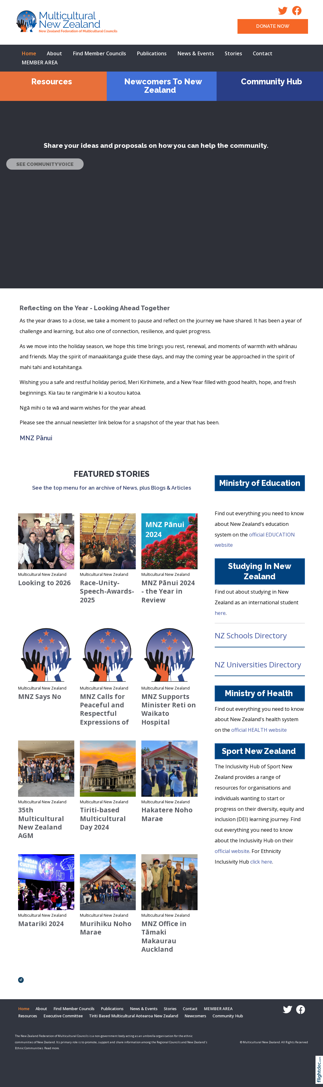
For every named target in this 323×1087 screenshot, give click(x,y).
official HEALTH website (260, 729)
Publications (152, 53)
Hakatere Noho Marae (167, 814)
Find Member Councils (99, 53)
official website (232, 851)
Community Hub (271, 81)
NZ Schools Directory (251, 635)
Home (29, 53)
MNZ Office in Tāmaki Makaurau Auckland (164, 936)
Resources (51, 81)
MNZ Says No (39, 696)
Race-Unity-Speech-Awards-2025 (107, 591)
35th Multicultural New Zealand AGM (41, 822)
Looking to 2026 (44, 582)
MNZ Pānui (36, 438)
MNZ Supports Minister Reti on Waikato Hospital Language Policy (169, 713)
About (54, 53)
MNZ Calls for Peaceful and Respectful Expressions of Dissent (104, 713)
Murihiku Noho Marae (105, 927)
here (220, 613)
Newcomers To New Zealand (163, 86)
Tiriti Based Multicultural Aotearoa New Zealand (133, 1016)
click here (261, 861)
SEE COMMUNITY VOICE (45, 164)
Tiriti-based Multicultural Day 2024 (103, 818)
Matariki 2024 (41, 923)
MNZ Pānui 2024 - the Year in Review (168, 591)
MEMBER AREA (40, 62)
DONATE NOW (272, 26)
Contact (262, 53)
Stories (233, 53)
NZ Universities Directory (258, 664)
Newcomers (195, 1016)
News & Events (195, 53)
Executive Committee (63, 1016)
